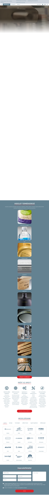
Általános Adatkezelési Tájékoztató (10, 483)
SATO (8, 452)
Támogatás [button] (18, 5)
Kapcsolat (39, 5)
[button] (47, 6)
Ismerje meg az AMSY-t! (24, 413)
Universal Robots (19, 460)
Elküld (24, 491)
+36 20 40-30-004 (20, 2)
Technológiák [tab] (17, 425)
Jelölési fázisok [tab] (25, 425)
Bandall (8, 460)
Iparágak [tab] (10, 425)
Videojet (7, 434)
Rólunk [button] (24, 5)
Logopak (19, 443)
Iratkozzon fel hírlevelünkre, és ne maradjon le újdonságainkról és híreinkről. (15, 488)
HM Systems (41, 443)
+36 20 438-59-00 (21, 0)
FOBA (41, 434)
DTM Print (30, 452)
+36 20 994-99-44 (33, 0)
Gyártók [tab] (5, 425)
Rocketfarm (30, 460)
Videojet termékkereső (24, 379)
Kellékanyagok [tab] (42, 425)
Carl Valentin (30, 443)
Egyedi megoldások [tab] (34, 425)
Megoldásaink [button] (11, 5)
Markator (7, 443)
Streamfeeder (41, 452)
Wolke (19, 434)
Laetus (30, 434)
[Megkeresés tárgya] (17, 473)
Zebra (19, 452)
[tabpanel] (24, 445)
